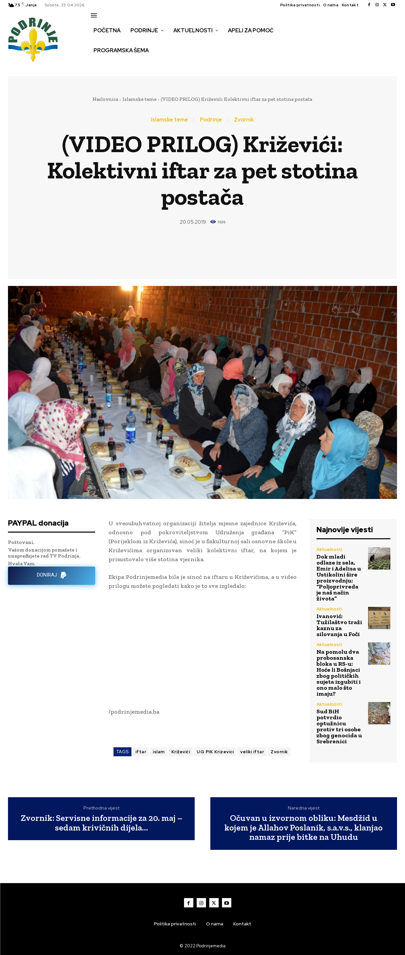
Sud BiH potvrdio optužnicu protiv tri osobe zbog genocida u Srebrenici (339, 726)
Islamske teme (139, 99)
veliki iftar (252, 752)
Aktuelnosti (329, 549)
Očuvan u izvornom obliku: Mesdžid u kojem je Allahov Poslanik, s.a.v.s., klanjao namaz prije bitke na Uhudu (303, 827)
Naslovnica (105, 99)
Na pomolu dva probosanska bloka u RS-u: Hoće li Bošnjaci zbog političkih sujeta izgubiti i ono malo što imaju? (338, 672)
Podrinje (211, 119)
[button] (98, 65)
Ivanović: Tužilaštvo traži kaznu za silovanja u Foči (339, 625)
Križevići (180, 752)
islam (159, 752)
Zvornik (244, 119)
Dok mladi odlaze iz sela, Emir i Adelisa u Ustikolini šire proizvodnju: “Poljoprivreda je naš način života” (338, 577)
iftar (140, 752)
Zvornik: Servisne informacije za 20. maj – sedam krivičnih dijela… (101, 822)
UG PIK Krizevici (215, 752)
